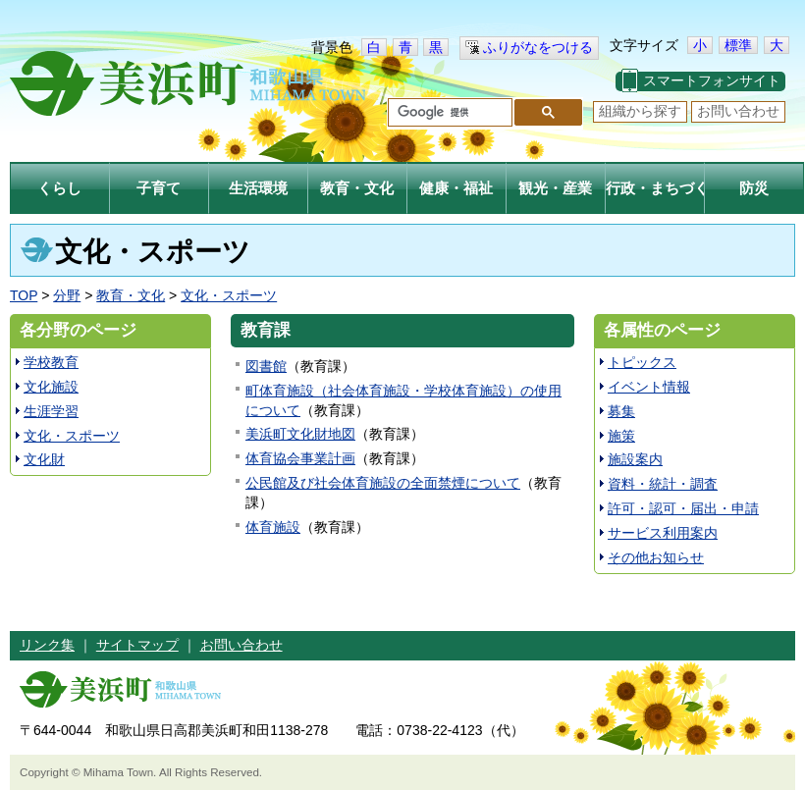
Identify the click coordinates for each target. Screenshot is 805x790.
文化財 (44, 459)
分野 (66, 295)
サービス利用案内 (663, 533)
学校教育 (51, 362)
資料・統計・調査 (663, 484)
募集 (621, 411)
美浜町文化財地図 (300, 434)
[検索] (448, 113)
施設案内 (635, 459)
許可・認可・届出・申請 (683, 508)
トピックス (642, 362)
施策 (621, 436)
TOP (23, 295)
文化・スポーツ (229, 295)
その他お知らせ (656, 557)
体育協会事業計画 (300, 458)
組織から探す (640, 111)
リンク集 (47, 645)
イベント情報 (649, 387)
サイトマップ (137, 645)
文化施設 (51, 387)
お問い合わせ (738, 111)
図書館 (266, 366)
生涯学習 (51, 411)
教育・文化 (130, 295)
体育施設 (272, 527)
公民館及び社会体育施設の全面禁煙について (382, 483)
